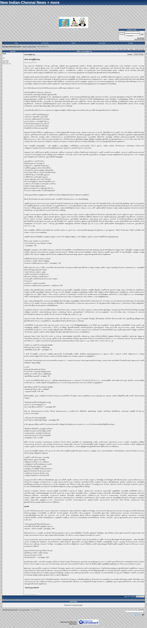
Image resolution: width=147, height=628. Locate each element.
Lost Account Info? (139, 39)
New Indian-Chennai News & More (11, 46)
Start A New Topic (122, 49)
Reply (131, 49)
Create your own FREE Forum (68, 622)
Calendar (130, 43)
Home (16, 43)
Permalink (129, 54)
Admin (4, 53)
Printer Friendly (139, 49)
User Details (102, 43)
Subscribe (141, 609)
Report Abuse (73, 624)
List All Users (44, 43)
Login (142, 34)
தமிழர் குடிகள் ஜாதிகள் (29, 46)
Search (73, 43)
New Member (140, 38)
